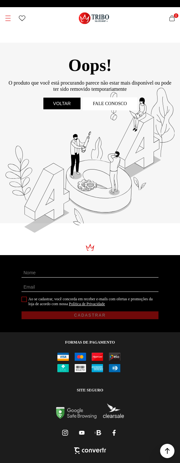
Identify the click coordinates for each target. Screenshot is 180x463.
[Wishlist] (22, 18)
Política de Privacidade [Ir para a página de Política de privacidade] (87, 304)
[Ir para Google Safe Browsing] (76, 417)
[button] (167, 451)
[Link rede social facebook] (114, 433)
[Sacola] (172, 18)
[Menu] (8, 18)
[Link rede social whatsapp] (98, 433)
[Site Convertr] (90, 451)
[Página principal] (94, 18)
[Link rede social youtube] (82, 433)
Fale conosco (110, 103)
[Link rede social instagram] (65, 433)
